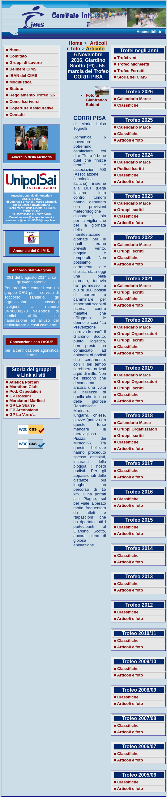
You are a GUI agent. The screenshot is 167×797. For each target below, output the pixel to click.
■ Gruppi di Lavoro (24, 62)
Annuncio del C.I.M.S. (31, 250)
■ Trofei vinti (126, 57)
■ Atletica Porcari (22, 382)
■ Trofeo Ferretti (129, 70)
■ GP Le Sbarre (20, 405)
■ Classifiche (126, 105)
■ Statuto (14, 88)
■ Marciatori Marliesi (25, 400)
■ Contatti (15, 114)
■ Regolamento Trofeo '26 (30, 95)
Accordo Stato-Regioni (31, 270)
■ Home (13, 49)
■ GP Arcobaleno (22, 410)
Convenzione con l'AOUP (31, 341)
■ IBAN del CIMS (21, 75)
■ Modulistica (19, 82)
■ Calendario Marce (132, 98)
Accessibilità (148, 31)
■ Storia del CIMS (130, 77)
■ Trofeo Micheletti (131, 64)
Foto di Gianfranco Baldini (96, 100)
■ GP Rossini (18, 396)
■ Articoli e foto (128, 140)
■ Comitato (16, 56)
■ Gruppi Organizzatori (135, 333)
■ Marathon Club (21, 386)
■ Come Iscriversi (22, 101)
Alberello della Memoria (31, 157)
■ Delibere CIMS (21, 69)
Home (75, 43)
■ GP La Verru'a (21, 414)
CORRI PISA (89, 118)
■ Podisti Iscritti (129, 168)
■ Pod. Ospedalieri (23, 391)
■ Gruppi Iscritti (129, 209)
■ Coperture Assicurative (30, 108)
